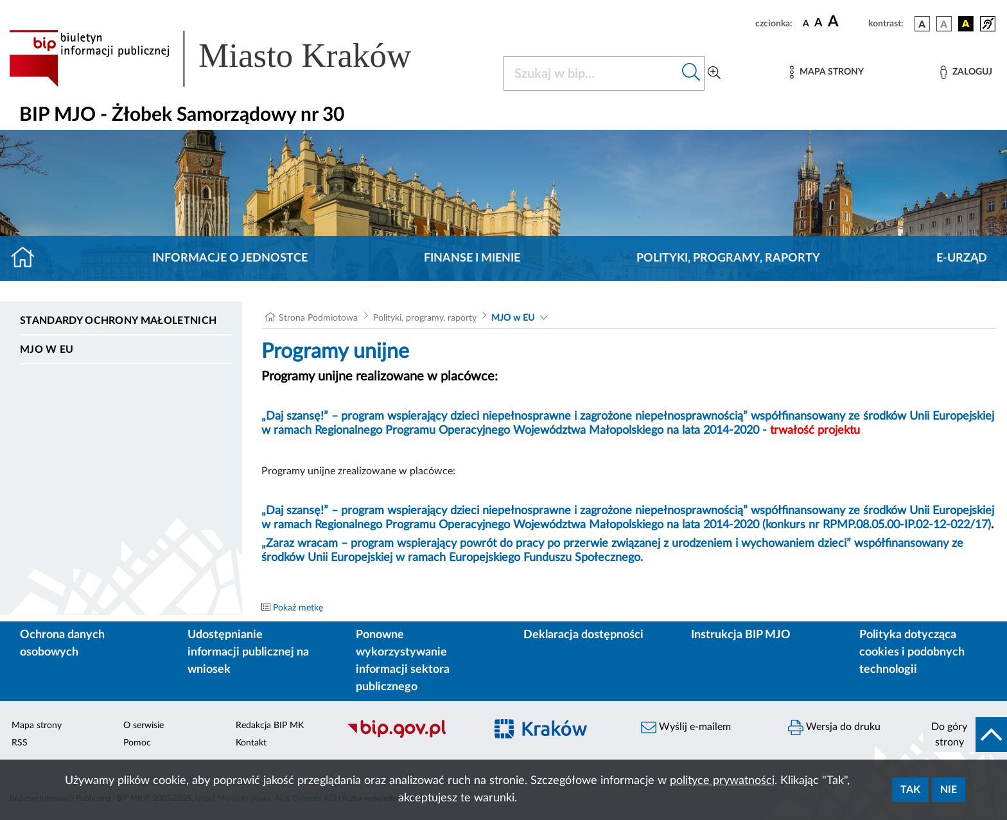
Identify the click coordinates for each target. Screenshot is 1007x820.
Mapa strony (37, 725)
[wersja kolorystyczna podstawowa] (922, 23)
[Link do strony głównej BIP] (229, 58)
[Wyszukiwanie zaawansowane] (714, 73)
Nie (948, 790)
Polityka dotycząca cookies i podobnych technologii (912, 652)
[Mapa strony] (826, 72)
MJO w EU (47, 349)
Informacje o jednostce (230, 258)
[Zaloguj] (966, 72)
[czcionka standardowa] (805, 23)
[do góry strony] (965, 734)
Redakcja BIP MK (270, 725)
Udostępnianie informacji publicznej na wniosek (248, 652)
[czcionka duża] (846, 21)
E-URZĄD (961, 258)
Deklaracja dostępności (583, 635)
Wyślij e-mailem (686, 727)
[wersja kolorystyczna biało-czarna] (944, 23)
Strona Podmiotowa (318, 318)
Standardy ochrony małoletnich (118, 321)
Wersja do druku (834, 727)
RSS (20, 742)
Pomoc (137, 742)
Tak (910, 790)
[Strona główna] (28, 258)
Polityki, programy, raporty (728, 258)
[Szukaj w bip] (691, 73)
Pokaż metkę (298, 607)
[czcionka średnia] (818, 23)
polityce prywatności (722, 781)
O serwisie (143, 725)
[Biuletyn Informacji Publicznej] (409, 736)
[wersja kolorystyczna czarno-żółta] (966, 23)
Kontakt (251, 742)
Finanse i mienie (472, 258)
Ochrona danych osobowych (62, 643)
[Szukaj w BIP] (591, 73)
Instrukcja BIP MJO (741, 635)
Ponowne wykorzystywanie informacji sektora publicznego (403, 661)
